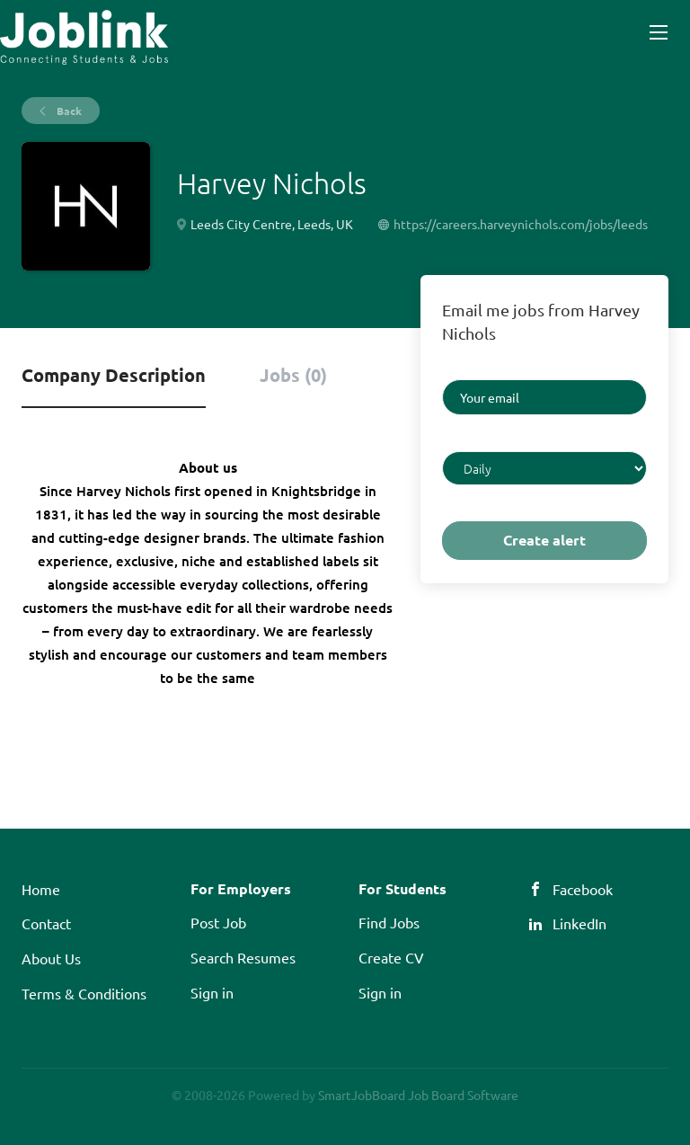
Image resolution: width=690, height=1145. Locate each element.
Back (68, 110)
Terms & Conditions (84, 993)
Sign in (212, 992)
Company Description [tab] (114, 374)
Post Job (218, 922)
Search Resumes (243, 957)
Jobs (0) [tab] (293, 374)
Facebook (583, 889)
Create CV (391, 957)
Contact (46, 923)
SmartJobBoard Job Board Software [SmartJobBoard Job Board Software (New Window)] (418, 1095)
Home (41, 889)
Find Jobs (389, 922)
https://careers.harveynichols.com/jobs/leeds (521, 224)
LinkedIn (579, 923)
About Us (51, 958)
